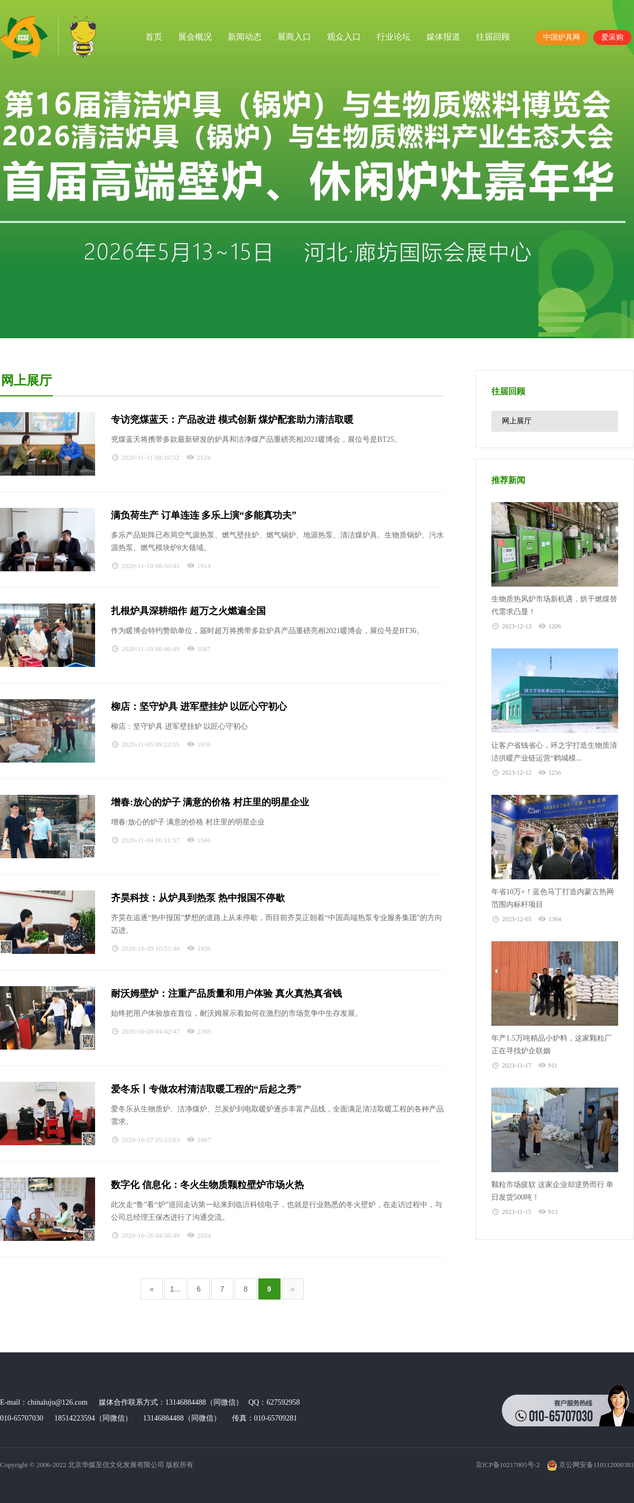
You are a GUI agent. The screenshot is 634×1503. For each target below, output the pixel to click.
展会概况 (195, 36)
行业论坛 (394, 36)
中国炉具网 (561, 37)
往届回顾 (493, 36)
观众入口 (344, 36)
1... (175, 1289)
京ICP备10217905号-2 (508, 1465)
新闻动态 (245, 36)
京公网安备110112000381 (590, 1465)
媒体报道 (443, 36)
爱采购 (612, 37)
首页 (153, 36)
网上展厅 (517, 421)
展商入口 (294, 36)
